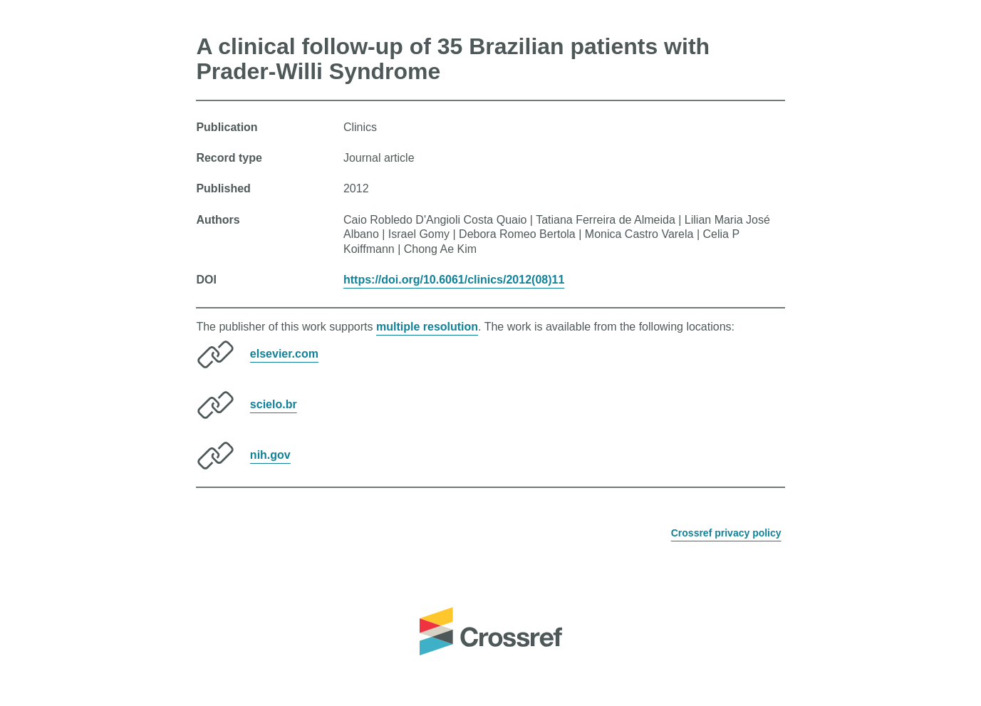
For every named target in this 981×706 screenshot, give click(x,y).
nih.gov (270, 455)
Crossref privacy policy (726, 533)
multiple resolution (427, 327)
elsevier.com (284, 354)
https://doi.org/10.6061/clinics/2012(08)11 (453, 280)
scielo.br (273, 404)
